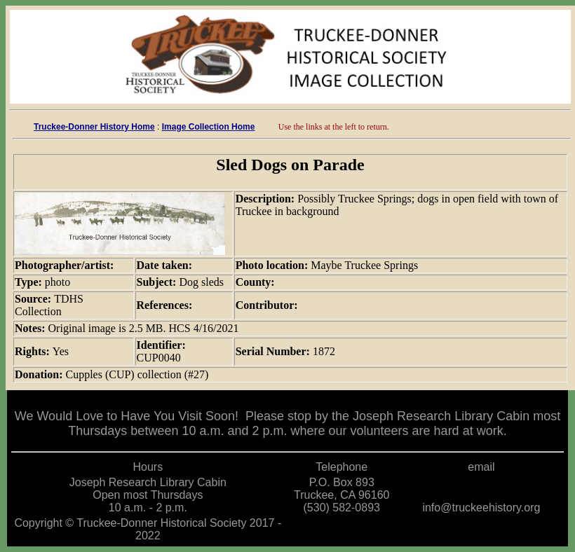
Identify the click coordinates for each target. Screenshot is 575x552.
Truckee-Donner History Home (94, 127)
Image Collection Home (208, 127)
